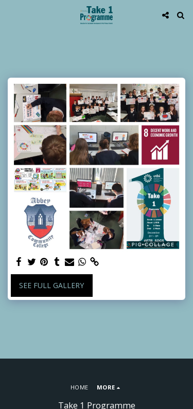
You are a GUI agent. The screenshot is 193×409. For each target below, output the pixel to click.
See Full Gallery (51, 285)
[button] (11, 14)
